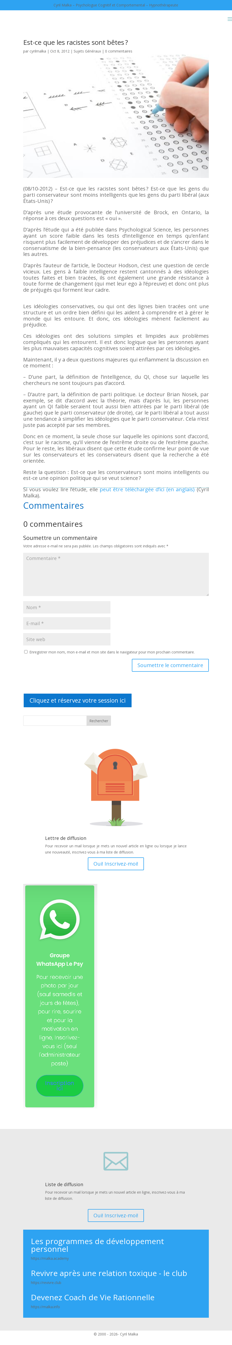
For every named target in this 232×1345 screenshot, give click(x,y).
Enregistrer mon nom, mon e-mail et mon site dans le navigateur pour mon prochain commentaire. (112, 652)
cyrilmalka (38, 51)
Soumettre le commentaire (170, 665)
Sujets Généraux (87, 51)
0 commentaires (118, 51)
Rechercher (98, 720)
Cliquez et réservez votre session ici (78, 700)
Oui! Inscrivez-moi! (115, 863)
